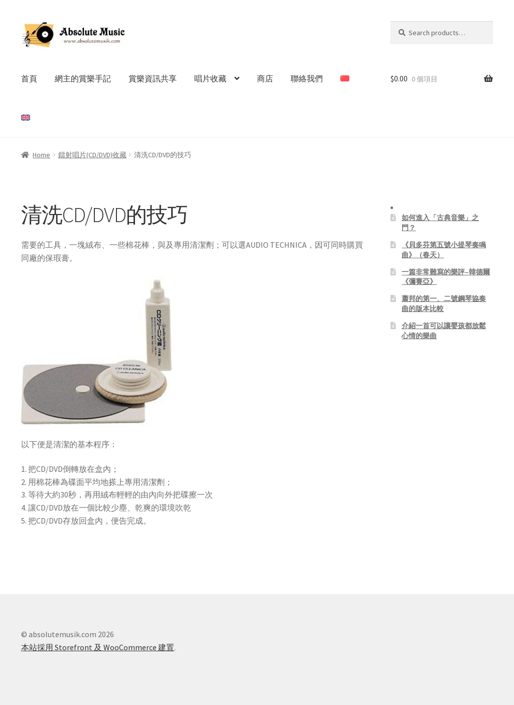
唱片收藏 (210, 78)
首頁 (29, 78)
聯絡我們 (307, 78)
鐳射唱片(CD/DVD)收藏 (92, 154)
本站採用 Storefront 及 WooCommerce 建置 (97, 647)
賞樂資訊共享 (152, 78)
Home (41, 154)
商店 (265, 78)
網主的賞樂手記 (83, 78)
